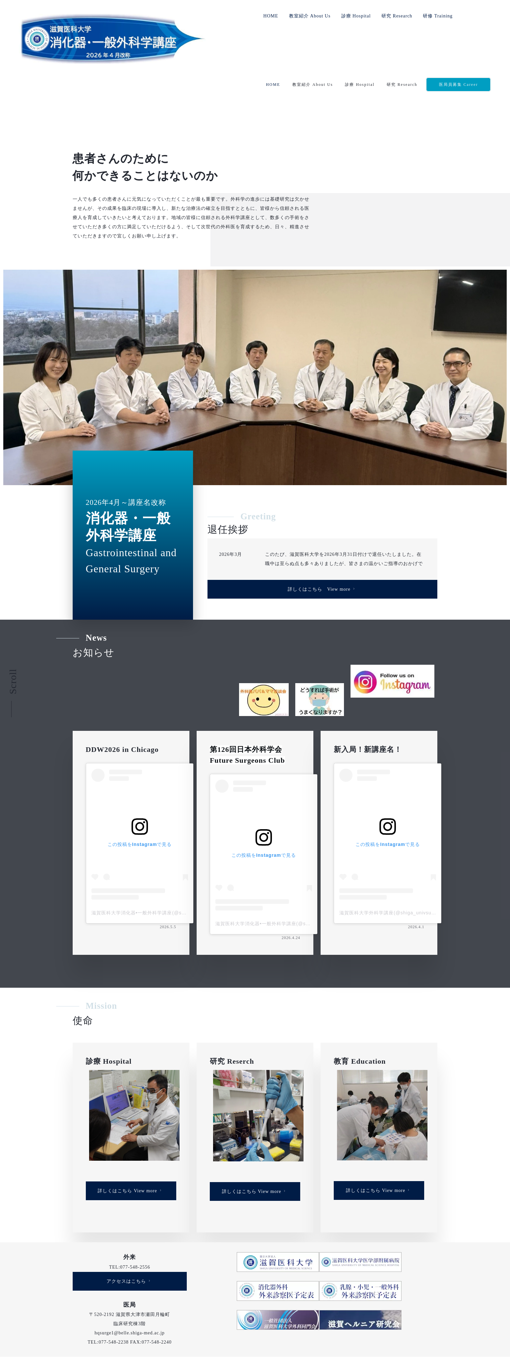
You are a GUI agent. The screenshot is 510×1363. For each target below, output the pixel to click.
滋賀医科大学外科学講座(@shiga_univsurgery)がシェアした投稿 (412, 849)
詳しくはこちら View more (322, 526)
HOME (270, 15)
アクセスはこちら (129, 1217)
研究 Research (396, 15)
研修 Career (339, 1314)
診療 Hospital (356, 15)
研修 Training (437, 15)
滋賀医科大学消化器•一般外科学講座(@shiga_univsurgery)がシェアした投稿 (177, 849)
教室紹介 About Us (310, 15)
